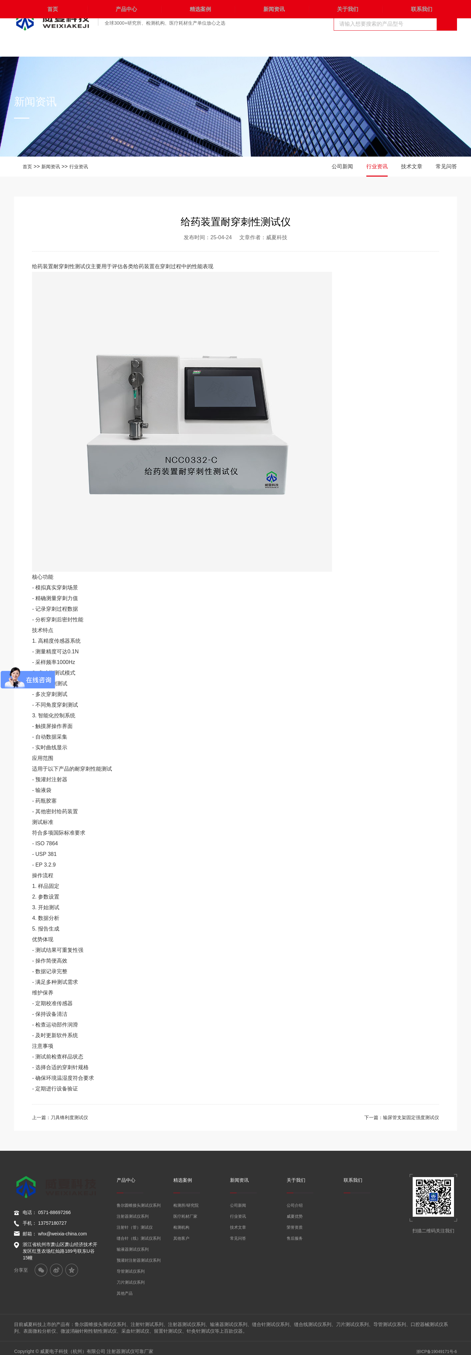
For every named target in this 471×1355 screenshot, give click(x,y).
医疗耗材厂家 (185, 1210)
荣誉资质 (295, 1221)
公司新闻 (342, 166)
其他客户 (181, 1232)
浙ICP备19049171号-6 (433, 1345)
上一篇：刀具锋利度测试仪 (64, 1117)
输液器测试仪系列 (133, 1243)
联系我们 (420, 46)
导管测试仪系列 (131, 1265)
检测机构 (181, 1221)
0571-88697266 (54, 1212)
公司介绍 (295, 1199)
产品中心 (124, 46)
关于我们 (346, 46)
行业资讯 (84, 166)
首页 (51, 46)
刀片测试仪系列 (131, 1276)
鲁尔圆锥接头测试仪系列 (139, 1199)
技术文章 (411, 166)
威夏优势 (295, 1210)
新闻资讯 (272, 46)
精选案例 (198, 46)
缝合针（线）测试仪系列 (139, 1232)
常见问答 (446, 166)
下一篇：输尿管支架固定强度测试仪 (396, 1117)
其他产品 (125, 1287)
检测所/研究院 (185, 1199)
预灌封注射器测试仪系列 (139, 1254)
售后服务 (295, 1232)
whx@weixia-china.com (62, 1233)
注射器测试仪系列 (133, 1210)
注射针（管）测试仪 (135, 1221)
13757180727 (52, 1223)
